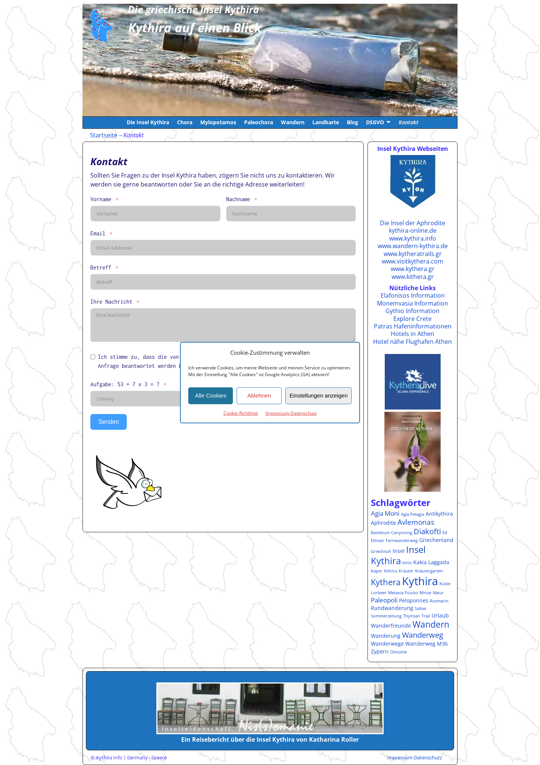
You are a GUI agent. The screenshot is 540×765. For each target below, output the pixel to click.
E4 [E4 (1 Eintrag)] (444, 532)
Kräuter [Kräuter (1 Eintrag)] (406, 571)
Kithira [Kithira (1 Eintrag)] (390, 571)
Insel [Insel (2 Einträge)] (399, 550)
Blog (352, 122)
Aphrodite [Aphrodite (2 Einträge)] (383, 522)
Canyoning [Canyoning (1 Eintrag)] (401, 532)
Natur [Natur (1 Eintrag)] (438, 592)
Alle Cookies (210, 395)
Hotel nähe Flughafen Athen (412, 341)
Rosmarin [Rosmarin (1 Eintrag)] (439, 601)
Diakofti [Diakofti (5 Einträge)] (427, 531)
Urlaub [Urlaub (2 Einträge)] (440, 615)
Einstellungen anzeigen (319, 395)
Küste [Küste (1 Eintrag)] (445, 583)
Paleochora (258, 122)
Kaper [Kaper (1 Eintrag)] (376, 571)
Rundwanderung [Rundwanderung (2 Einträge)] (392, 607)
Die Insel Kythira (148, 122)
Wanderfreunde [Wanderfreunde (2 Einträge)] (391, 625)
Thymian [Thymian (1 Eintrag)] (411, 616)
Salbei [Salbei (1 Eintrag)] (420, 608)
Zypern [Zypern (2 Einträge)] (379, 651)
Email (97, 233)
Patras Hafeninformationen (413, 326)
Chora (184, 122)
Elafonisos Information (413, 295)
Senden (108, 422)
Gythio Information (413, 311)
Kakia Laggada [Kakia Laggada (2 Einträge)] (431, 562)
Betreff (100, 267)
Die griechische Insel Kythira (193, 9)
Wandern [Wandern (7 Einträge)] (430, 624)
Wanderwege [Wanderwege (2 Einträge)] (387, 643)
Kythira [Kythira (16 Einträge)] (420, 581)
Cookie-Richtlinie (241, 413)
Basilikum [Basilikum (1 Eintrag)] (380, 532)
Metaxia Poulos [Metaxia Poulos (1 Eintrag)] (403, 592)
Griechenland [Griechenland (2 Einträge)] (436, 540)
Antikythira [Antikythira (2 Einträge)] (439, 513)
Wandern (292, 122)
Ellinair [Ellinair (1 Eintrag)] (377, 540)
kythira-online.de (412, 230)
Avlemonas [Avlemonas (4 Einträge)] (416, 522)
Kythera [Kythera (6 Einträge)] (385, 582)
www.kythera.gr (413, 269)
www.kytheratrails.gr (413, 254)
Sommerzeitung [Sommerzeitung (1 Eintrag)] (386, 616)
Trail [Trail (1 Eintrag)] (426, 616)
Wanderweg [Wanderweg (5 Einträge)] (422, 634)
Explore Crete (412, 319)
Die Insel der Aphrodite (412, 223)
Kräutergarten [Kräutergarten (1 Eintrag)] (429, 571)
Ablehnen (259, 395)
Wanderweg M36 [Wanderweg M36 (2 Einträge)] (426, 643)
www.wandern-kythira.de (413, 246)
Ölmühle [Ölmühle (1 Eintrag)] (398, 652)
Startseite (103, 135)
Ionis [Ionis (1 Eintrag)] (407, 562)
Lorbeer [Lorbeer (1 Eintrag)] (379, 592)
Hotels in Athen (412, 334)
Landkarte (325, 122)
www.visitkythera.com (412, 261)
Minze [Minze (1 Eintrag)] (425, 592)
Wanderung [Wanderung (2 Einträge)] (385, 635)
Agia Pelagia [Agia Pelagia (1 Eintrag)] (412, 514)
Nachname (238, 199)
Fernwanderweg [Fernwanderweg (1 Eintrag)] (402, 540)
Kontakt (408, 122)
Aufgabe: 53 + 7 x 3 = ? (124, 384)
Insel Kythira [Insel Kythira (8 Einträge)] (398, 555)
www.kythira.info (412, 238)
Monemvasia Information (412, 303)
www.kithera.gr (413, 277)
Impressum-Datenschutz (291, 413)
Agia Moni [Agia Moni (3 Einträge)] (385, 513)
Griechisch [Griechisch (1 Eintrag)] (381, 551)
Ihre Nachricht (111, 301)
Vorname (100, 199)
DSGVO (375, 122)
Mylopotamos (218, 122)
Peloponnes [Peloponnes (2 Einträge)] (413, 600)
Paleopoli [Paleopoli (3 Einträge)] (384, 600)
